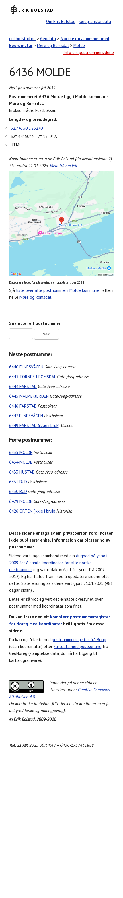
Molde (79, 45)
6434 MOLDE (20, 462)
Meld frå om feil (63, 165)
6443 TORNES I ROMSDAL (32, 376)
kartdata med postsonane (77, 646)
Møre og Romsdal (53, 45)
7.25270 (36, 128)
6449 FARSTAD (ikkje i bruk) (34, 425)
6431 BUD (18, 481)
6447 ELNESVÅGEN (26, 415)
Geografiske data (95, 21)
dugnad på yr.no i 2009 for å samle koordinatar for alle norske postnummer (58, 562)
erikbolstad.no (22, 38)
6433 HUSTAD (22, 472)
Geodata (48, 38)
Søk (46, 334)
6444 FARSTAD (23, 386)
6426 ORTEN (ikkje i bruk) (32, 511)
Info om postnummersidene (88, 52)
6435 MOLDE (20, 452)
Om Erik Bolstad (60, 21)
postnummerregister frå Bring (79, 639)
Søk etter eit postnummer (34, 323)
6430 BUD (18, 491)
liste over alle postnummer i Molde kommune (57, 290)
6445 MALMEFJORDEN (29, 396)
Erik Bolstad (36, 9)
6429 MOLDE (20, 501)
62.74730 (19, 128)
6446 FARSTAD (23, 406)
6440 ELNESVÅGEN (26, 367)
